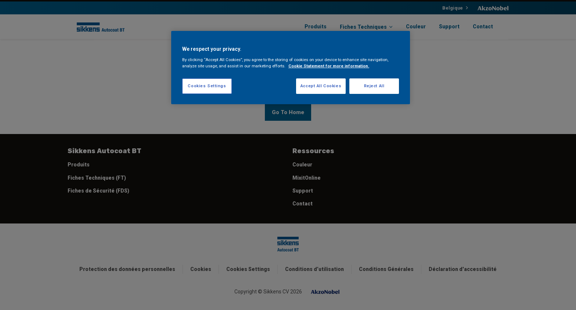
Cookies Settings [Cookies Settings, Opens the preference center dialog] (207, 85)
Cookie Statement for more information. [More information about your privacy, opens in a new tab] (328, 65)
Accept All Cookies (320, 85)
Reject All (374, 85)
